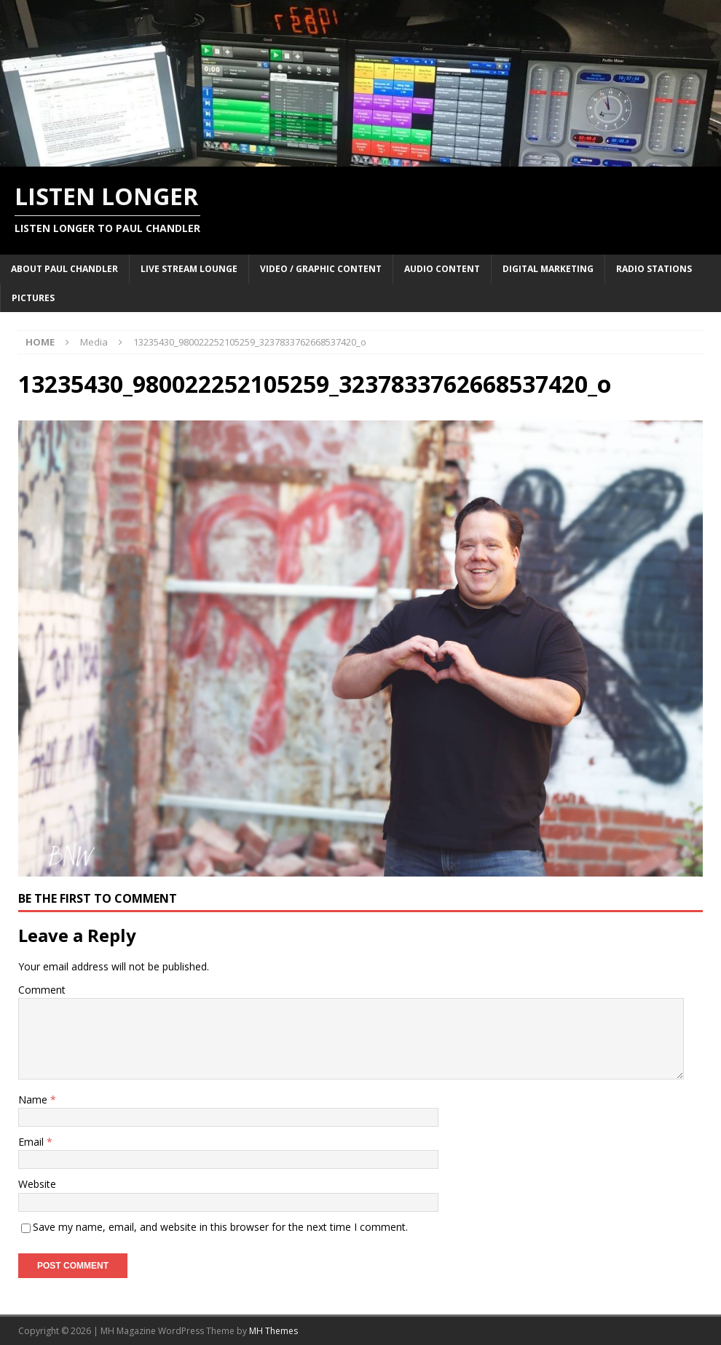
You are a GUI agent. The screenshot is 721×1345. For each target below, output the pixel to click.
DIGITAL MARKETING (548, 269)
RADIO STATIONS (654, 269)
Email (32, 1142)
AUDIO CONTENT (442, 269)
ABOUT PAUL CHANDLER (64, 269)
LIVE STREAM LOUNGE (189, 269)
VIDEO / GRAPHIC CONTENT (321, 269)
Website (37, 1184)
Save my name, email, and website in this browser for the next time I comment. (220, 1227)
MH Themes (273, 1331)
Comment (42, 990)
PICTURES (33, 298)
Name (34, 1099)
